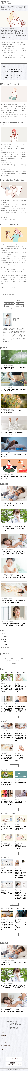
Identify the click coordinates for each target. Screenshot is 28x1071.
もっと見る (14, 716)
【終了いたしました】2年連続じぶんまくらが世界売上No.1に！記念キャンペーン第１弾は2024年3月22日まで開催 (20, 895)
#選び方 (14, 663)
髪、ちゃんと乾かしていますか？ (12, 69)
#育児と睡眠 (8, 661)
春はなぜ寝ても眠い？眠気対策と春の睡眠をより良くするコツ (6, 784)
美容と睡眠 (6, 6)
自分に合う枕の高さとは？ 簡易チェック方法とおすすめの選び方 (7, 803)
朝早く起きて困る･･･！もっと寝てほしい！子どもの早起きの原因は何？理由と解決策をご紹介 (13, 553)
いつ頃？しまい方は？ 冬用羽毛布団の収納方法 (6, 828)
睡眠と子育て (4, 636)
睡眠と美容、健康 (9, 303)
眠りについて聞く (5, 647)
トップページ (4, 1032)
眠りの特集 (3, 639)
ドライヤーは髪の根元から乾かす (12, 77)
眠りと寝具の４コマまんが (7, 641)
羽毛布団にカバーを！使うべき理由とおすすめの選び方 (20, 846)
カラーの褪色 (10, 300)
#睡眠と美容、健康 (18, 661)
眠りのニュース (4, 644)
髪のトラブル (14, 308)
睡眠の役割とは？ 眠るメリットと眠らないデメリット (20, 828)
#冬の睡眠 (20, 658)
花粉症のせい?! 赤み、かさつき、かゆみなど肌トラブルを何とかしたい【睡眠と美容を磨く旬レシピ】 (14, 528)
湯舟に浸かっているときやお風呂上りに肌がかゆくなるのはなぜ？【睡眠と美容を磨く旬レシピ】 (13, 577)
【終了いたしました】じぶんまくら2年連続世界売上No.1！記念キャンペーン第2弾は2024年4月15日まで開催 (21, 874)
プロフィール (14, 291)
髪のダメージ (19, 306)
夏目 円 (18, 300)
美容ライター (20, 303)
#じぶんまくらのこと (10, 658)
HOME (1, 6)
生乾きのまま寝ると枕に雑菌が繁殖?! (13, 75)
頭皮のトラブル (9, 306)
